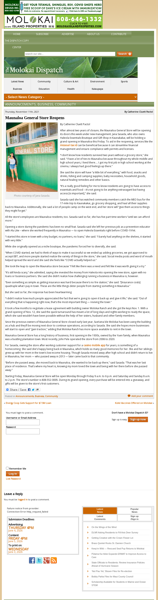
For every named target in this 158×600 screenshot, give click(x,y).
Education (44, 88)
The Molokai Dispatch (71, 67)
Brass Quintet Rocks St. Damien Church (111, 534)
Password (11, 418)
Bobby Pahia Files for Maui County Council (112, 568)
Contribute (118, 34)
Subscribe (42, 34)
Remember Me (16, 459)
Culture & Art (71, 81)
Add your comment (140, 387)
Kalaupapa (97, 88)
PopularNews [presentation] (134, 501)
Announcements (20, 95)
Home (16, 34)
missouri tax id (68, 136)
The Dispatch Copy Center (17, 44)
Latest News (17, 81)
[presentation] (23, 441)
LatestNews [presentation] (100, 501)
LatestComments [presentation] (100, 509)
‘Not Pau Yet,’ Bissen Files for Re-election (112, 562)
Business (17, 88)
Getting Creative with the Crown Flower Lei (112, 529)
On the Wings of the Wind (104, 518)
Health (70, 88)
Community (44, 81)
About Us (93, 34)
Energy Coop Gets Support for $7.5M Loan (28, 394)
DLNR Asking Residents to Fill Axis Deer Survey (115, 524)
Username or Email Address (21, 409)
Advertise (68, 34)
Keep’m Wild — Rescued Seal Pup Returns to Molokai (118, 540)
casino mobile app (94, 336)
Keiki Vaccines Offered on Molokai (133, 394)
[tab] (100, 502)
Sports (124, 81)
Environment (97, 81)
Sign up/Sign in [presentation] (135, 509)
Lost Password (13, 470)
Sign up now (138, 410)
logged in (23, 490)
